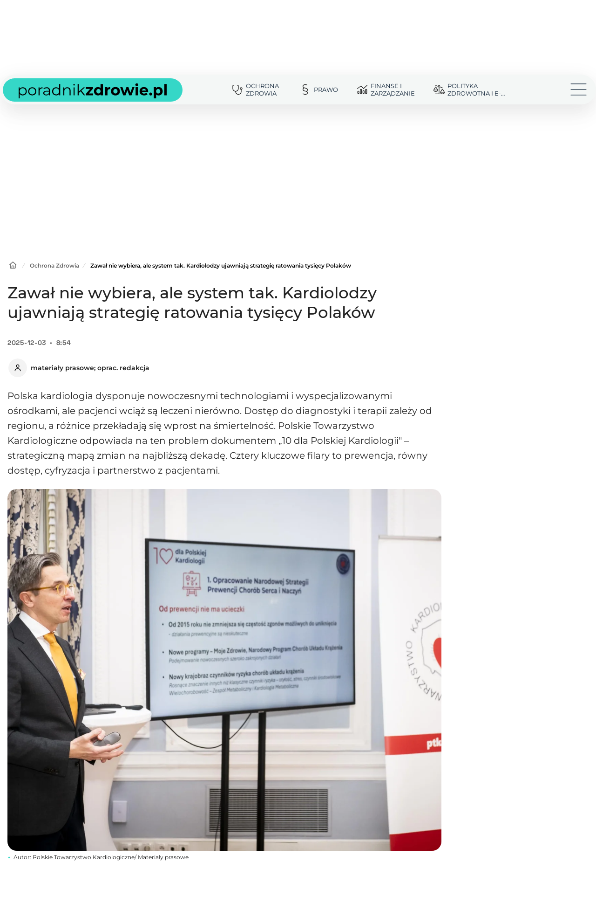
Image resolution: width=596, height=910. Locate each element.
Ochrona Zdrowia (54, 265)
